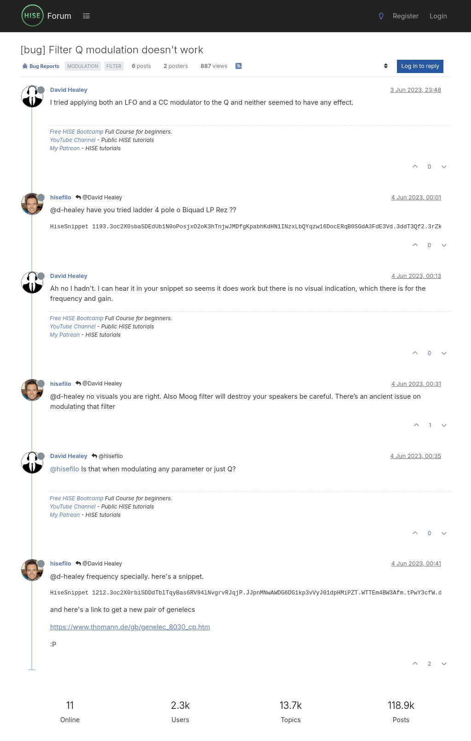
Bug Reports (40, 66)
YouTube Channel (73, 139)
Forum (59, 16)
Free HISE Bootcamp (76, 131)
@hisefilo (107, 456)
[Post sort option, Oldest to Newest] (385, 66)
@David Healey (98, 197)
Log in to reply (420, 65)
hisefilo (60, 197)
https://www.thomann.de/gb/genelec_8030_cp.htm (130, 627)
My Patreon (65, 148)
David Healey (68, 89)
